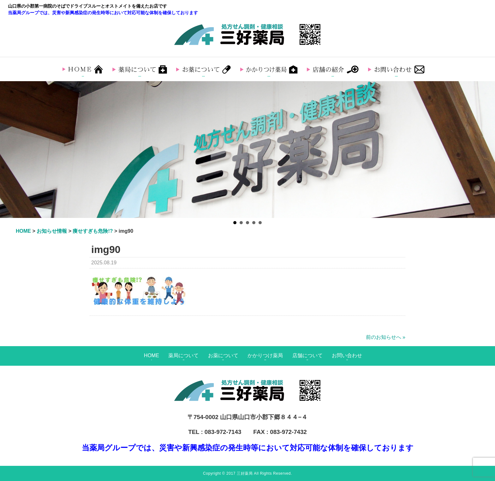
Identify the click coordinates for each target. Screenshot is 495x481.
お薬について (223, 355)
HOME (151, 355)
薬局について (183, 355)
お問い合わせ (347, 355)
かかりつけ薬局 (265, 355)
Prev (8, 150)
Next (487, 150)
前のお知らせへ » (385, 337)
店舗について (307, 355)
